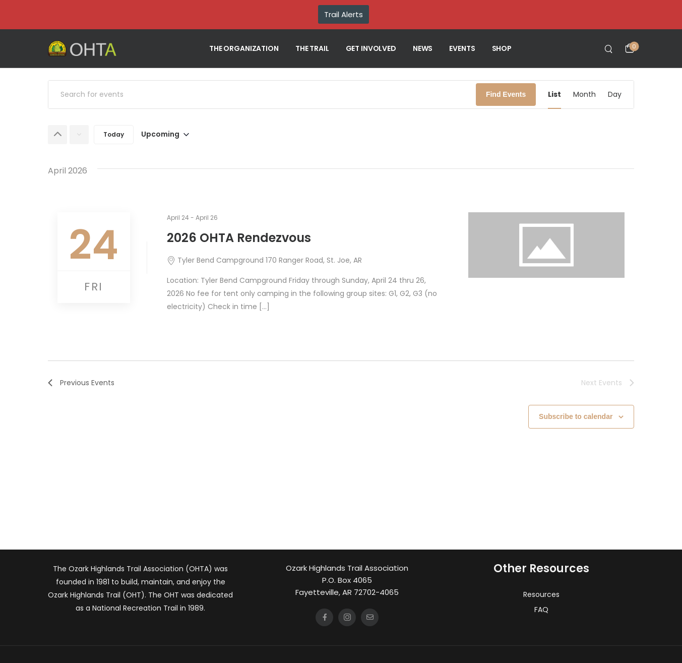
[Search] (609, 48)
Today (113, 134)
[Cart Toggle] (629, 48)
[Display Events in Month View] (584, 94)
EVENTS (462, 48)
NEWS (422, 48)
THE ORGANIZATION (244, 48)
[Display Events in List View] (554, 94)
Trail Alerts (343, 14)
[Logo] (82, 48)
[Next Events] (79, 134)
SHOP (502, 48)
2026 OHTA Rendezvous (239, 237)
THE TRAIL (312, 48)
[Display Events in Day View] (615, 94)
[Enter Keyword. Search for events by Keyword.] (262, 94)
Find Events (506, 94)
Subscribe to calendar (575, 416)
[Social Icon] (324, 617)
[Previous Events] (57, 134)
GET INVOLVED (371, 48)
